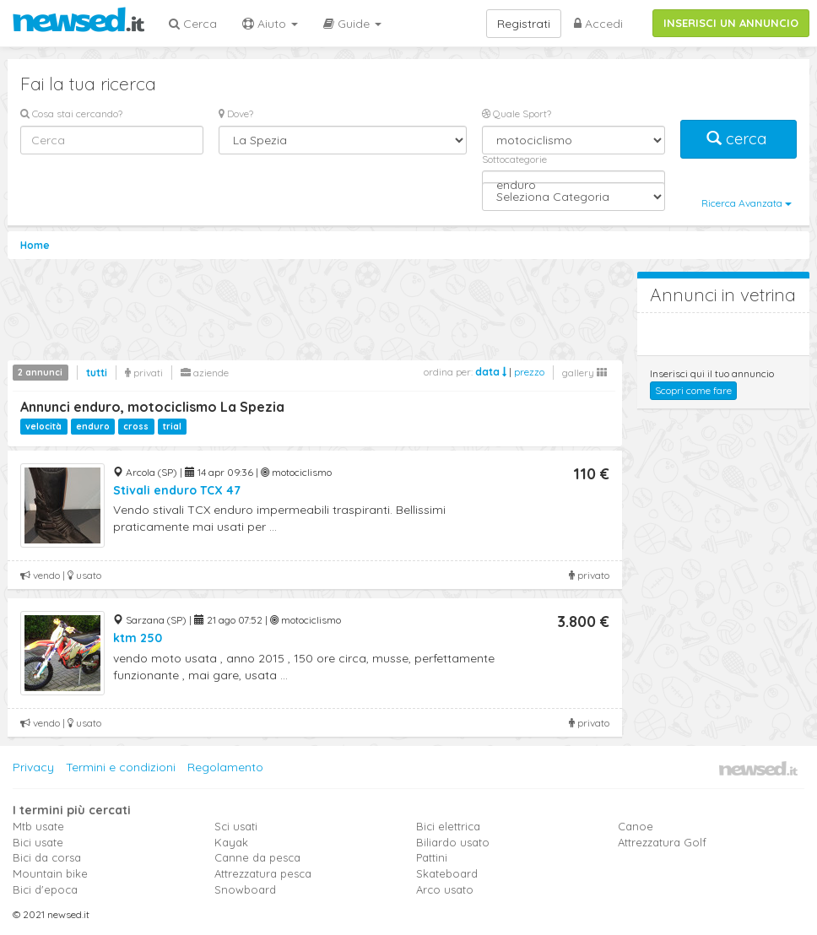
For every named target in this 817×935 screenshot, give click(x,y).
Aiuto (270, 23)
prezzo (529, 371)
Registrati (523, 23)
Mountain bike (50, 873)
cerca (738, 139)
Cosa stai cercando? (71, 113)
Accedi (598, 23)
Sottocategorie (514, 159)
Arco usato (444, 889)
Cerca (193, 23)
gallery (584, 372)
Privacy (33, 767)
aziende (205, 372)
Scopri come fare (693, 390)
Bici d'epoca (45, 889)
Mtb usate (38, 826)
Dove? (236, 113)
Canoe (635, 826)
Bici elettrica (448, 826)
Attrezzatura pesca (262, 873)
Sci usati (235, 826)
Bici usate (38, 842)
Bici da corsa (47, 857)
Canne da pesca (257, 857)
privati (144, 372)
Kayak (231, 842)
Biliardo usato (453, 842)
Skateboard (447, 873)
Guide (352, 23)
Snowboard (245, 889)
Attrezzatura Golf (662, 842)
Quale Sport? (516, 113)
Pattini (431, 857)
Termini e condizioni (121, 767)
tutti (96, 372)
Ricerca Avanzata (746, 203)
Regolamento (225, 767)
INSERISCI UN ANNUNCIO (730, 23)
